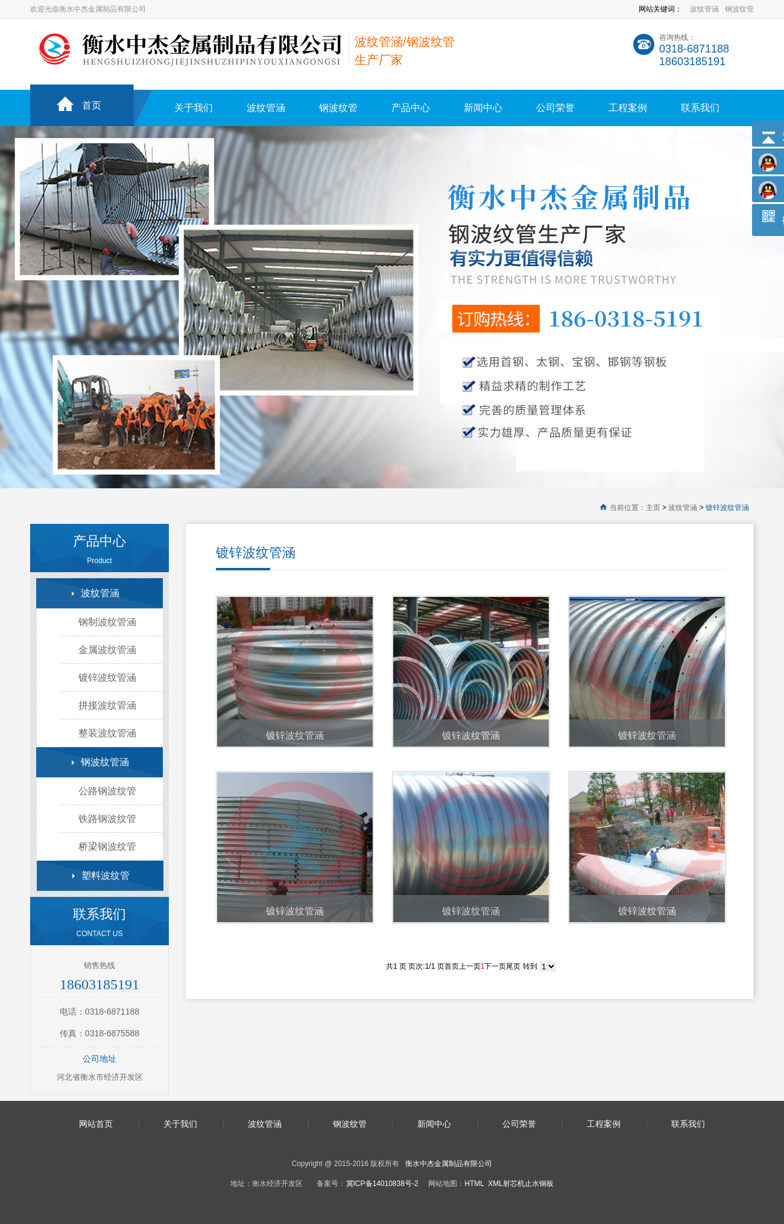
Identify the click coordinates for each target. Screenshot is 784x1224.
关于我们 (193, 108)
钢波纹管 (739, 9)
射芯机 (514, 1183)
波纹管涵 (704, 9)
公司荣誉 (555, 108)
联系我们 (700, 108)
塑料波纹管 (105, 875)
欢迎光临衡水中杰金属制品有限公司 (88, 9)
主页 (653, 507)
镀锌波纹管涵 (727, 507)
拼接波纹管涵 (107, 705)
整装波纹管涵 (107, 733)
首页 (91, 105)
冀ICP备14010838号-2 (382, 1183)
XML (495, 1183)
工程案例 (628, 108)
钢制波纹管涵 (107, 622)
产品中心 (410, 108)
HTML (474, 1183)
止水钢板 (539, 1183)
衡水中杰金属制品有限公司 (448, 1163)
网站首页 (96, 1124)
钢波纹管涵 (105, 762)
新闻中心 (483, 108)
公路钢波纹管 (107, 791)
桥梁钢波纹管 (107, 846)
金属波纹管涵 (107, 650)
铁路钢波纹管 (107, 819)
